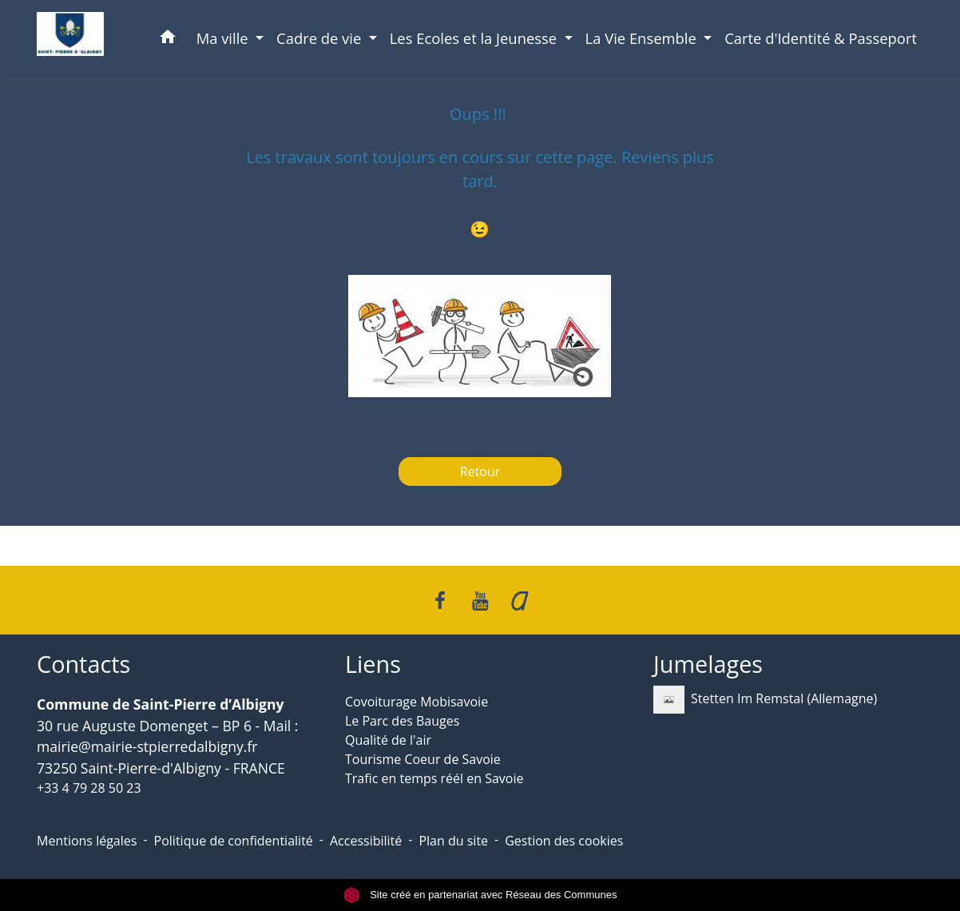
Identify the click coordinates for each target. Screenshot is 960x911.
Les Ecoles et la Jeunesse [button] (475, 38)
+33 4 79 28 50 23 (89, 788)
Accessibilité (366, 840)
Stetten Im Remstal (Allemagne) (765, 700)
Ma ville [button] (224, 38)
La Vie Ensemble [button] (642, 38)
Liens (373, 664)
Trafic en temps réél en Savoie (434, 778)
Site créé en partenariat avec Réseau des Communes (480, 895)
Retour (480, 471)
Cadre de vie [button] (320, 38)
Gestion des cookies (564, 840)
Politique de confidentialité (233, 840)
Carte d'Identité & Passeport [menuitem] (820, 38)
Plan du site (453, 840)
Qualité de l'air (388, 740)
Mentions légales (87, 840)
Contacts (83, 664)
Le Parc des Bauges (402, 721)
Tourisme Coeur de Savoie (423, 759)
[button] (167, 39)
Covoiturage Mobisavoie (416, 701)
